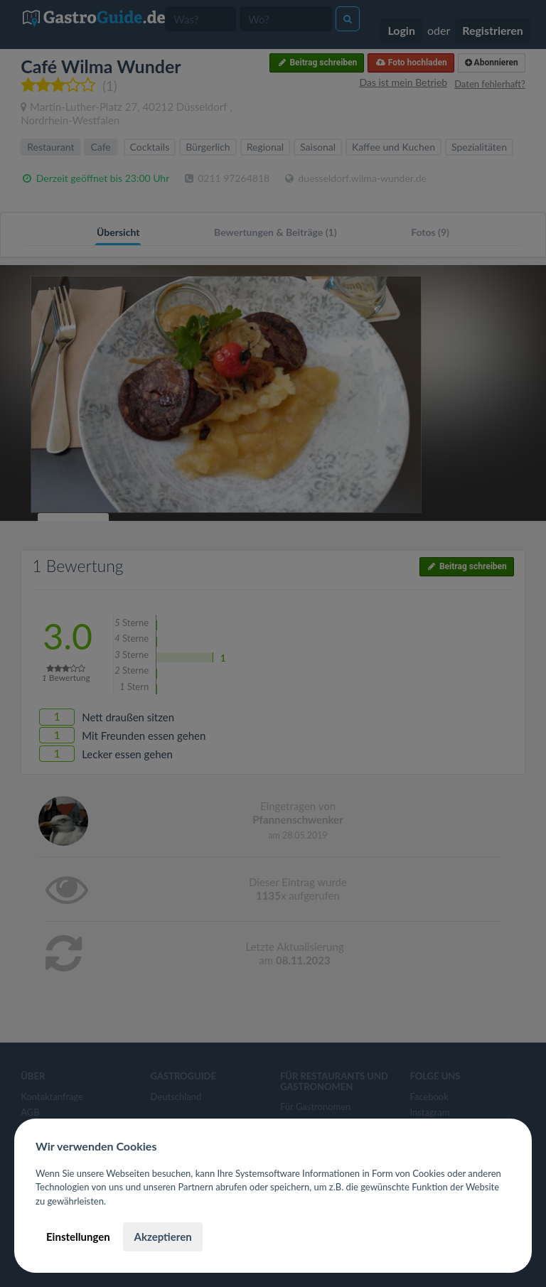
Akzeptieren (162, 1236)
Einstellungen (78, 1236)
